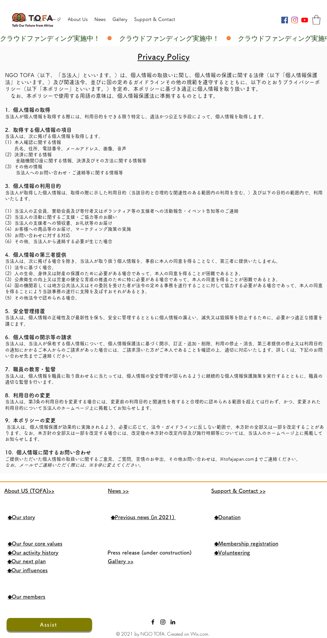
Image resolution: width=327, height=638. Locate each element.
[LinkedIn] (173, 622)
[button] (316, 20)
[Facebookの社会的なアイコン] (284, 20)
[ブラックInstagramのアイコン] (162, 622)
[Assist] (49, 624)
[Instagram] (294, 20)
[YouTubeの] (304, 20)
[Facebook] (152, 622)
